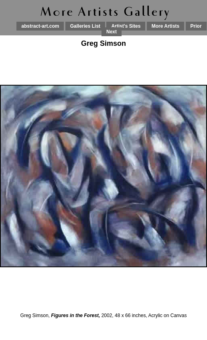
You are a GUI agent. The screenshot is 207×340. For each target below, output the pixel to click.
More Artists (166, 26)
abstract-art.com (40, 26)
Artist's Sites (125, 26)
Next (111, 32)
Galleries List (85, 26)
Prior (196, 26)
